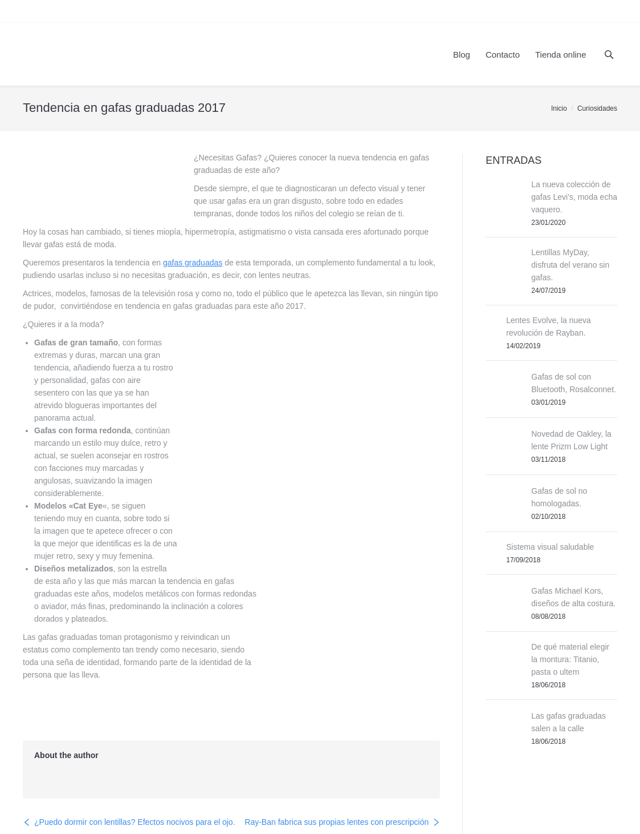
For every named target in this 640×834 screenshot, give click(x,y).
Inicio (559, 108)
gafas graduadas (192, 262)
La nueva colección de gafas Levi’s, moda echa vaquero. (574, 197)
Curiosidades (597, 108)
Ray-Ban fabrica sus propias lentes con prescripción (336, 750)
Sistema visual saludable (550, 546)
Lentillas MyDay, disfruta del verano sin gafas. (570, 265)
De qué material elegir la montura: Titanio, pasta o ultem (570, 659)
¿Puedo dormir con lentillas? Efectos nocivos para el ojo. (134, 750)
